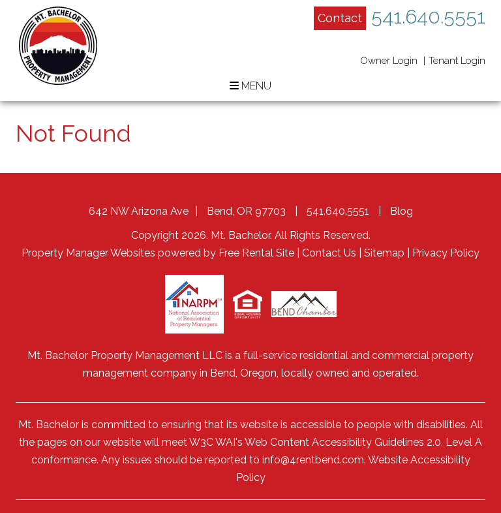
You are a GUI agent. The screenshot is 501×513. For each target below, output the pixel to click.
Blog (401, 211)
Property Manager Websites (88, 253)
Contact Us (329, 253)
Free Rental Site (256, 253)
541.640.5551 (428, 16)
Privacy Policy (445, 253)
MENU (250, 86)
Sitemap (384, 253)
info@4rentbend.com (313, 460)
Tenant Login (457, 61)
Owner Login (389, 61)
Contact (340, 18)
